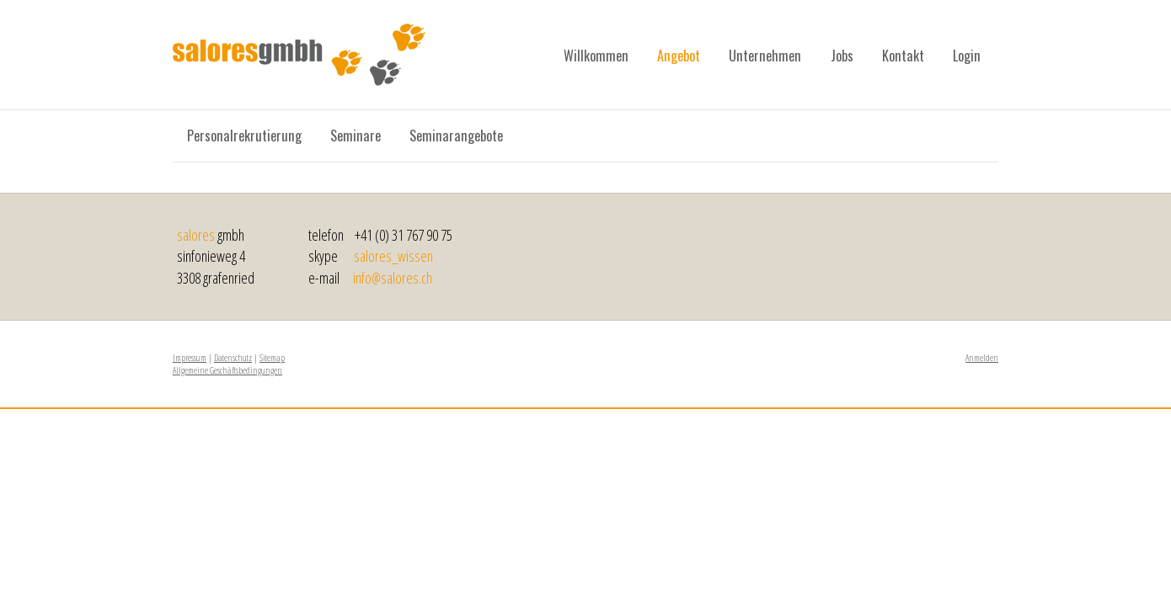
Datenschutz (233, 357)
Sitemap (272, 357)
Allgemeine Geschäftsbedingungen (227, 370)
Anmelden (981, 357)
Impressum (189, 357)
